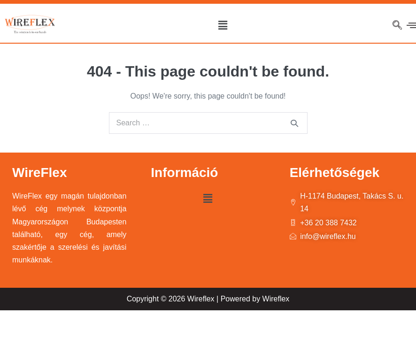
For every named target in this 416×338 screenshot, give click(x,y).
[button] (223, 25)
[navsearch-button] (397, 25)
